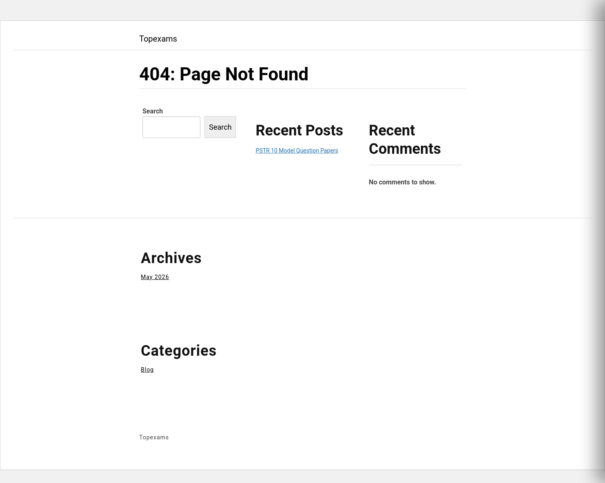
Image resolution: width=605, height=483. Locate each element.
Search (152, 111)
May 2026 (155, 277)
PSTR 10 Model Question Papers (297, 150)
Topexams (158, 39)
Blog (147, 369)
